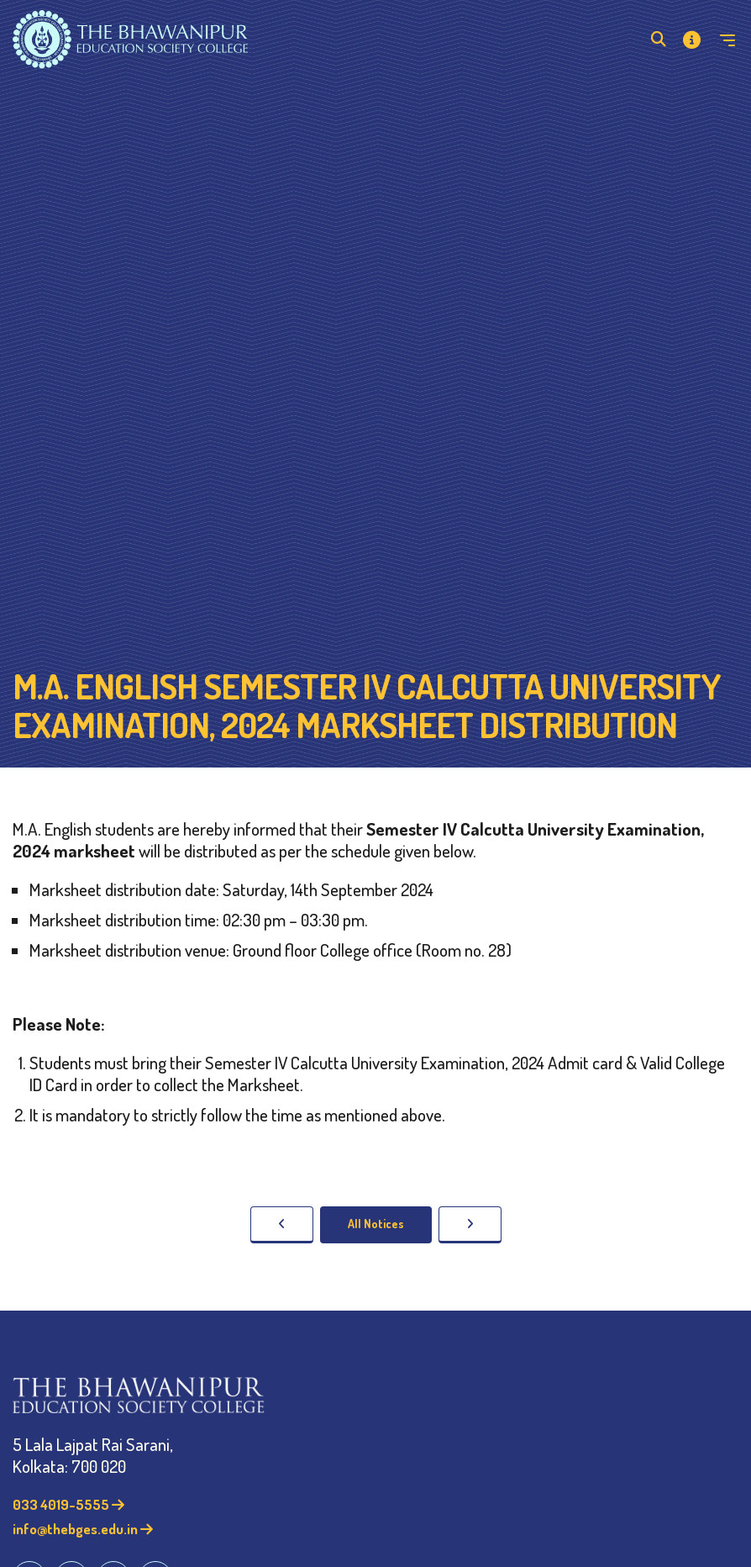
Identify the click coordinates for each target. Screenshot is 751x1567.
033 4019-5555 (68, 1504)
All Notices (376, 1223)
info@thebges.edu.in (83, 1529)
